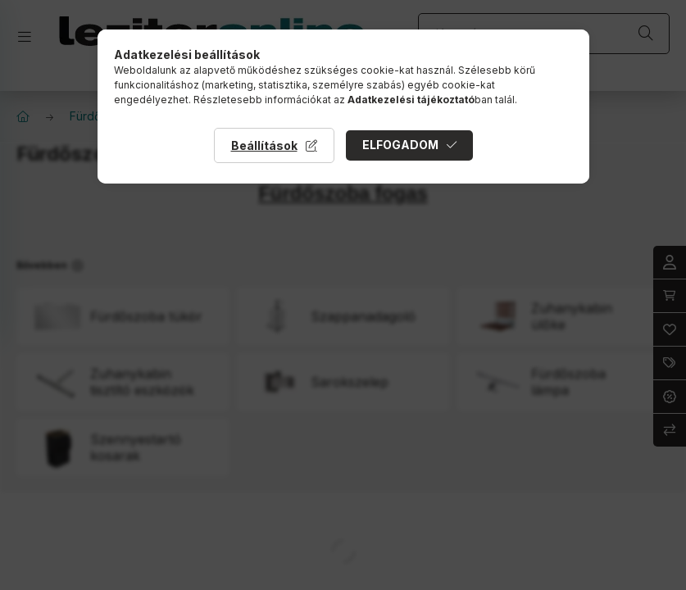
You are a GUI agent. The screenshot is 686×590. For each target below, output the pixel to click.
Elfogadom (400, 145)
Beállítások (264, 145)
